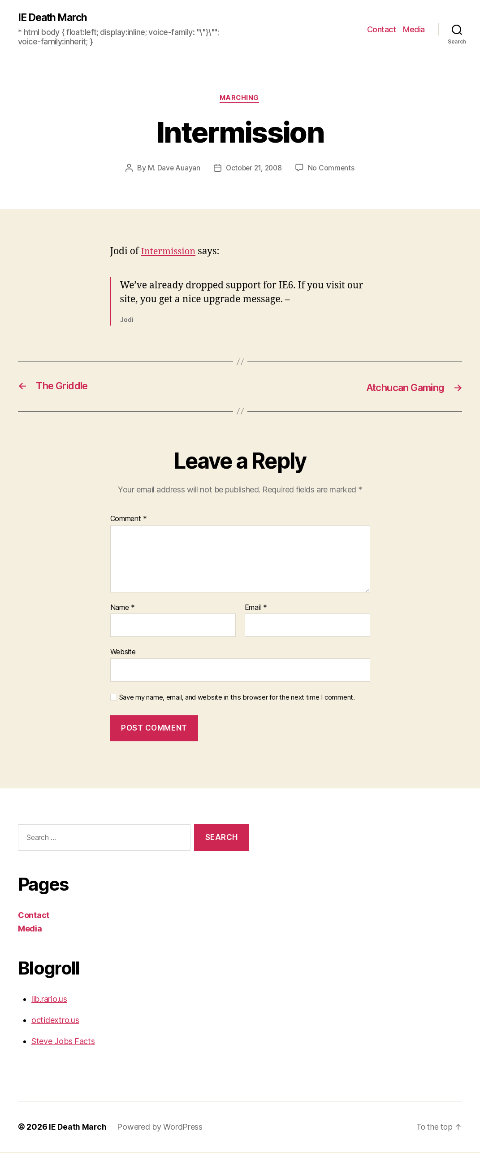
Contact (381, 29)
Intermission (170, 253)
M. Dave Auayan (172, 169)
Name (122, 609)
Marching (240, 99)
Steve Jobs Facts (63, 1042)
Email (256, 609)
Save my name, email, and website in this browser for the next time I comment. (237, 698)
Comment (128, 520)
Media (414, 29)
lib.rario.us (49, 1000)
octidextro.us (55, 1021)
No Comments (332, 169)
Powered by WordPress (160, 1127)
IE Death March (55, 18)
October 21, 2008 (253, 169)
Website (123, 652)
